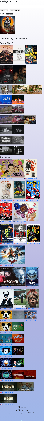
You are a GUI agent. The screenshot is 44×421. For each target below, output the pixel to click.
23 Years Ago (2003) (33, 287)
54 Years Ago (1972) (20, 243)
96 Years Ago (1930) (7, 178)
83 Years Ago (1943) (7, 200)
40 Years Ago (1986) (7, 265)
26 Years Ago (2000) (7, 392)
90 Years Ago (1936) (7, 320)
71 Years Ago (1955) (20, 200)
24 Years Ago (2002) (7, 404)
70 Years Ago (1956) (7, 222)
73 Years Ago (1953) (7, 368)
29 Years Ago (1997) (7, 287)
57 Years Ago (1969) (7, 243)
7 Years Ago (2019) (20, 308)
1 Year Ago (31, 308)
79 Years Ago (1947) (7, 356)
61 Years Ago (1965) (20, 222)
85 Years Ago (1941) (31, 178)
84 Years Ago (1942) (7, 344)
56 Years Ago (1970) (7, 380)
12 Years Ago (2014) (7, 308)
